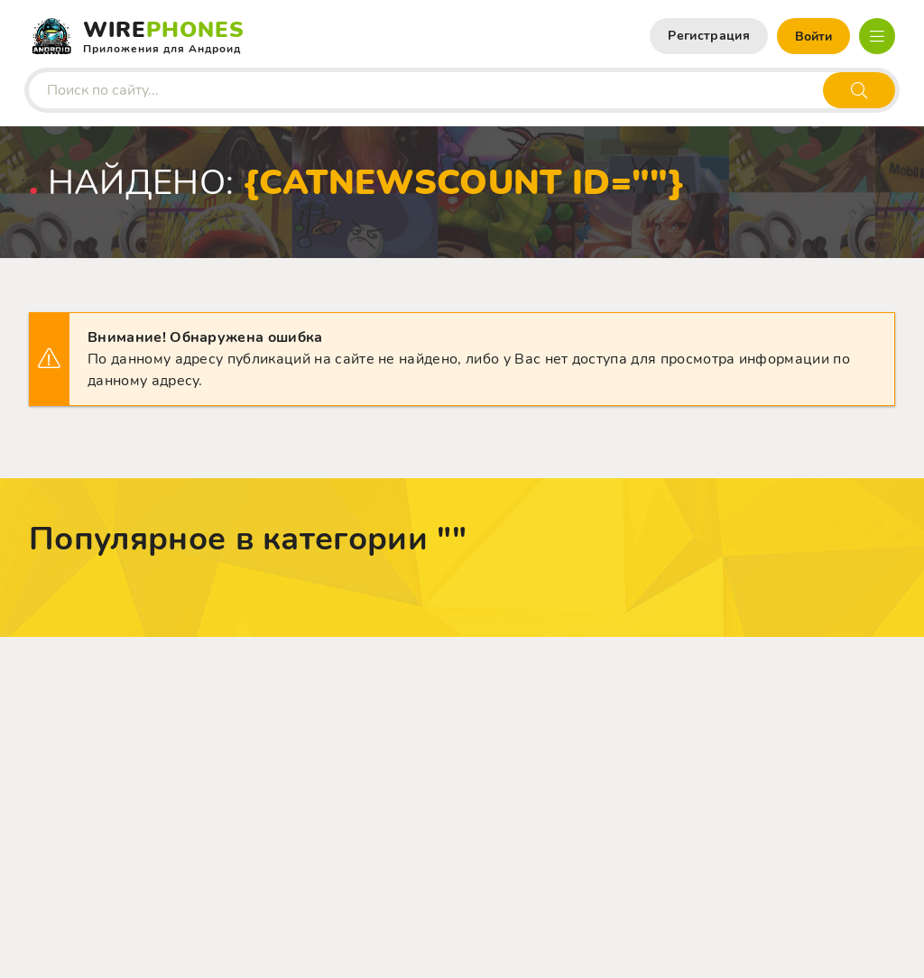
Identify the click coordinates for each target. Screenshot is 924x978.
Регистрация (709, 35)
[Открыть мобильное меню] (877, 36)
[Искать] (859, 90)
